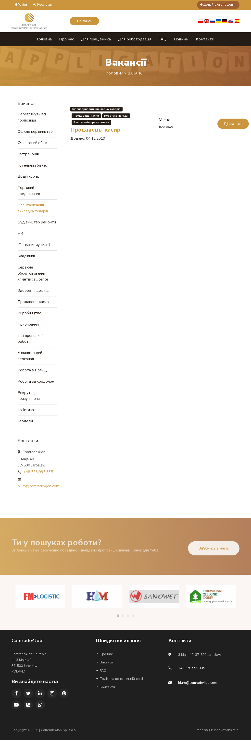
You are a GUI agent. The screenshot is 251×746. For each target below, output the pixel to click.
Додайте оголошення (218, 4)
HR (20, 234)
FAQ (162, 38)
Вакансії (104, 667)
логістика (26, 414)
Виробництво (29, 315)
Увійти (21, 4)
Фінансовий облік (32, 142)
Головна (44, 38)
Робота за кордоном (36, 385)
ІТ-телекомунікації (34, 246)
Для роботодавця (134, 38)
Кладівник (26, 257)
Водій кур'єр (28, 176)
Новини (181, 38)
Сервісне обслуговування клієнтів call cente (33, 275)
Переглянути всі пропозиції (32, 116)
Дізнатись (233, 123)
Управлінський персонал (30, 359)
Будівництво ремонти (37, 223)
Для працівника (96, 38)
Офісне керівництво (35, 131)
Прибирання (28, 327)
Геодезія (25, 425)
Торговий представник (29, 191)
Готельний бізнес (33, 165)
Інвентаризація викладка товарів (33, 209)
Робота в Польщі (33, 373)
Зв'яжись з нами (214, 558)
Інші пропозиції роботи (30, 341)
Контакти (205, 38)
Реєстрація (43, 4)
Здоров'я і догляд (33, 293)
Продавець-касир (33, 304)
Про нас (66, 38)
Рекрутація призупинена (29, 399)
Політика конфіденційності (119, 684)
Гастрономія (28, 154)
